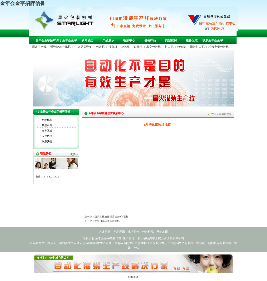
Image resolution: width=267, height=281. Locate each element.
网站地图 (162, 231)
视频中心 (129, 40)
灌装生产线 (39, 46)
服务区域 (192, 40)
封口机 (169, 46)
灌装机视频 (225, 114)
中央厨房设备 (83, 46)
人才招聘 (47, 136)
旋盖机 (125, 46)
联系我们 (47, 141)
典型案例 (171, 40)
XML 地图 (133, 277)
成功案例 (133, 231)
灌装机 (112, 46)
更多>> (74, 154)
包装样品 (150, 40)
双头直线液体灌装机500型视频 (111, 216)
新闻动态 (87, 40)
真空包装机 (153, 46)
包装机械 (225, 243)
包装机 (100, 46)
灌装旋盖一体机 (60, 46)
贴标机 (138, 46)
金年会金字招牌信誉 (22, 3)
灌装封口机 (197, 46)
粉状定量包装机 (218, 46)
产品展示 (108, 40)
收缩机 (181, 46)
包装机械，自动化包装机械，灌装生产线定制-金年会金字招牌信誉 (66, 21)
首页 (213, 114)
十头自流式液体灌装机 (107, 220)
